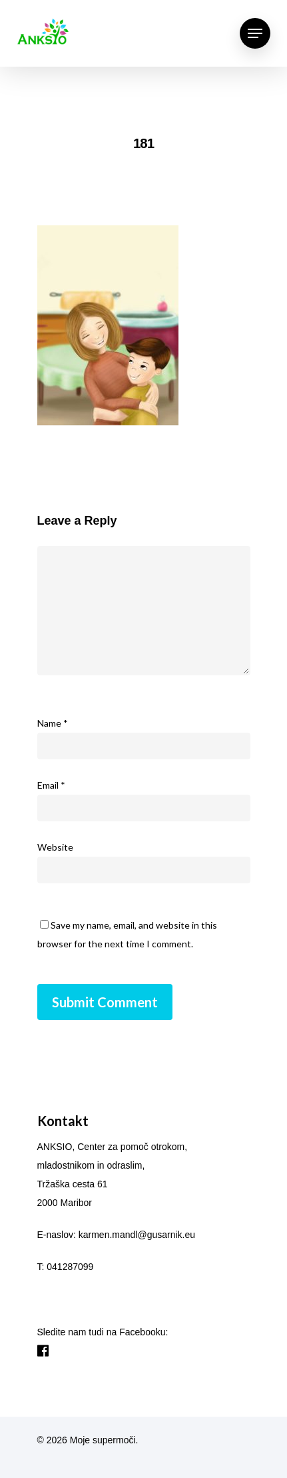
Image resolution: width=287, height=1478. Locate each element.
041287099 (70, 1266)
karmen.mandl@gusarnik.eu (137, 1234)
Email (51, 785)
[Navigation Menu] (255, 33)
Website (55, 847)
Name (52, 723)
